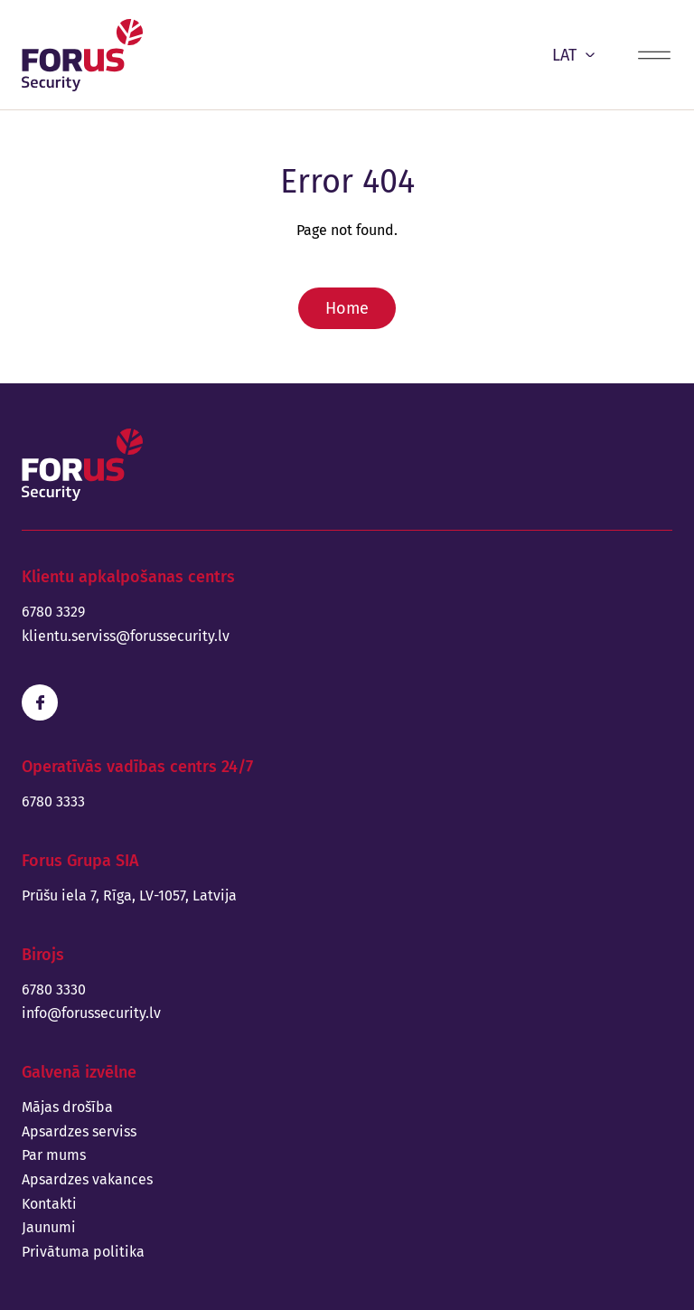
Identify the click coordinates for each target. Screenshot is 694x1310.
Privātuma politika (83, 1251)
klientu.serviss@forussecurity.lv (126, 636)
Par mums (54, 1155)
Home (347, 308)
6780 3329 (53, 611)
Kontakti (49, 1203)
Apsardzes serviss (79, 1131)
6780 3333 (53, 801)
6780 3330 (54, 989)
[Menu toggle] (654, 55)
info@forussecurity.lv (91, 1013)
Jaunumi (49, 1227)
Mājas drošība (67, 1107)
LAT (573, 55)
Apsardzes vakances (87, 1179)
